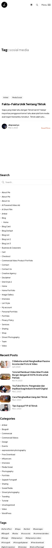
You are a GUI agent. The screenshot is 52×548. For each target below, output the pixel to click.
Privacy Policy (8, 320)
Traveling (5, 496)
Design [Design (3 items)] (5, 538)
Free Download (8, 454)
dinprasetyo (13, 125)
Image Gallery (8, 294)
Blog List (5, 235)
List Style (6, 303)
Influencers (6, 458)
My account (7, 307)
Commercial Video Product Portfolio (17, 260)
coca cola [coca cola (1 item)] (26, 533)
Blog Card (6, 226)
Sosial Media (7, 488)
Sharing (5, 328)
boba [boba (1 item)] (16, 533)
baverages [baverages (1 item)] (39, 529)
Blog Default (7, 230)
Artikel (5, 97)
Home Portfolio (8, 290)
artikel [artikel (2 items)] (27, 529)
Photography (7, 471)
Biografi (5, 429)
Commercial (7, 433)
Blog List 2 (6, 239)
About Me (6, 192)
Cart (4, 252)
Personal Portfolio (9, 311)
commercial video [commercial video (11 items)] (42, 533)
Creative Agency (9, 273)
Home (5, 222)
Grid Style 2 (7, 282)
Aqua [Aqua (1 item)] (18, 529)
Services (5, 324)
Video (4, 345)
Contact (5, 265)
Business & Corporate (11, 247)
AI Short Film (7, 209)
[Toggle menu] (45, 4)
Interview (6, 299)
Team (4, 341)
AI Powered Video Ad (11, 205)
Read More (45, 128)
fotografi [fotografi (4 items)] (6, 542)
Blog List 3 (6, 243)
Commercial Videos (10, 437)
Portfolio (5, 316)
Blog (4, 218)
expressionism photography (14, 450)
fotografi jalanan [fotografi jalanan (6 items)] (21, 542)
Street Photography (11, 337)
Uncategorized (8, 505)
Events (5, 446)
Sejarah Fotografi (9, 479)
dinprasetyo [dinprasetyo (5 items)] (17, 538)
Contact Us (7, 269)
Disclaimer (6, 277)
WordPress (6, 513)
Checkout (6, 256)
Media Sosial (17, 97)
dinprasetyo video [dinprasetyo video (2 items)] (34, 538)
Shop (4, 333)
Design (5, 442)
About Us (6, 201)
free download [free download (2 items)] (38, 542)
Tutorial (5, 500)
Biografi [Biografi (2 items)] (6, 533)
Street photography (10, 492)
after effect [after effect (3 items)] (7, 529)
